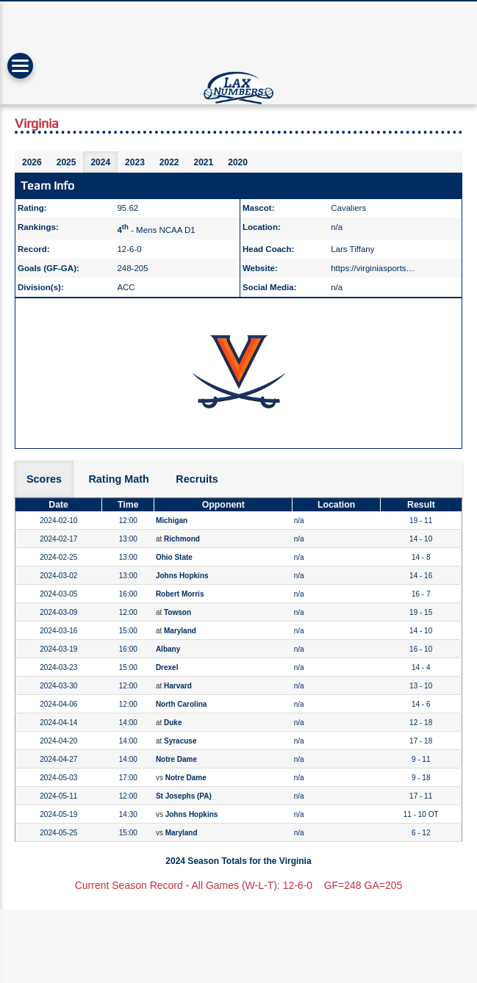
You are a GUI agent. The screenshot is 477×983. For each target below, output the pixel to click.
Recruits (197, 479)
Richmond (182, 539)
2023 (135, 162)
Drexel (167, 667)
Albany (168, 649)
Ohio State (174, 557)
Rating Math (118, 479)
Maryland (180, 631)
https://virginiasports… (373, 268)
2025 (66, 162)
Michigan (171, 520)
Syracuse (180, 741)
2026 (32, 162)
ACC (126, 287)
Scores (44, 479)
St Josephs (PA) (184, 796)
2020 (238, 162)
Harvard (178, 686)
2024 (100, 162)
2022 (169, 162)
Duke (173, 723)
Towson (177, 612)
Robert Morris (180, 594)
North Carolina (181, 704)
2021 (204, 162)
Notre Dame (176, 759)
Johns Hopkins (182, 576)
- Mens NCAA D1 (156, 230)
